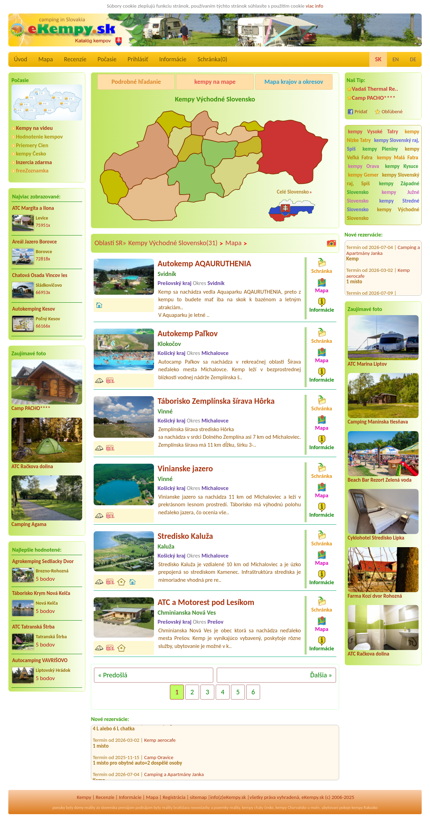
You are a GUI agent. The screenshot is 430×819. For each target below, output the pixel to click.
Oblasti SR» (110, 243)
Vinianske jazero (185, 468)
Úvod (20, 59)
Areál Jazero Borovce (34, 242)
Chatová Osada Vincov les (39, 275)
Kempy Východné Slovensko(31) (175, 243)
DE (413, 59)
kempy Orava (363, 166)
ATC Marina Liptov (367, 364)
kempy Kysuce (401, 166)
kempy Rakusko (365, 807)
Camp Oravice (158, 759)
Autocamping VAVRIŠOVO (40, 660)
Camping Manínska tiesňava (378, 422)
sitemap (198, 797)
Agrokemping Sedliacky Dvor (43, 561)
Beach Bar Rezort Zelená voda (380, 480)
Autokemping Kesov (33, 309)
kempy (247, 807)
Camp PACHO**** (30, 408)
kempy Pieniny (380, 149)
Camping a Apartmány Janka (174, 776)
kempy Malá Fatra (397, 157)
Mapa (45, 59)
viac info (315, 6)
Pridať (361, 111)
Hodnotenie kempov (39, 136)
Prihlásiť (138, 59)
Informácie (172, 59)
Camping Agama (28, 524)
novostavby (200, 807)
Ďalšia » (321, 675)
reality (90, 807)
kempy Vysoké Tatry (373, 131)
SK (378, 59)
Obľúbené (392, 111)
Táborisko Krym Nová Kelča (41, 593)
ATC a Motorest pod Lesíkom (205, 602)
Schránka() (212, 59)
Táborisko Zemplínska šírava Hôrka (215, 401)
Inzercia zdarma (34, 162)
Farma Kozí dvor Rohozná (375, 596)
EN (396, 59)
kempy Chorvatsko (291, 807)
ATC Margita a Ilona (33, 208)
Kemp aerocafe (160, 742)
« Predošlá (112, 675)
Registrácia (174, 797)
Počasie (107, 59)
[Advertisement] (46, 741)
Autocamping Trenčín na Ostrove (380, 291)
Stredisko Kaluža (185, 536)
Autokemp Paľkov (187, 333)
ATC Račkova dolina (32, 466)
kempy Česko (31, 153)
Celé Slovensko (293, 192)
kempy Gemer (363, 175)
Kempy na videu (34, 128)
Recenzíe (75, 59)
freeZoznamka (32, 170)
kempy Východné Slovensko (383, 213)
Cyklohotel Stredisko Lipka (376, 538)
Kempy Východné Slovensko (215, 99)
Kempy (84, 797)
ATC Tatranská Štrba (33, 627)
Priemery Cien (32, 145)
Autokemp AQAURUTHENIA (204, 263)
